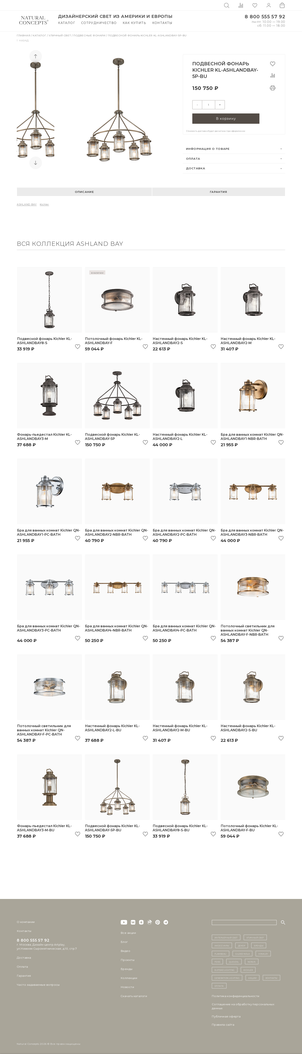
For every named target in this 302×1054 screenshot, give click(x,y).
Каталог (66, 23)
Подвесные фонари (89, 35)
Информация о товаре (208, 148)
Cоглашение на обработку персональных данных (243, 1005)
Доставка (195, 168)
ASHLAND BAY (27, 203)
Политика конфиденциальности (235, 995)
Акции (252, 977)
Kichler (44, 203)
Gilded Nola (242, 953)
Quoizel (234, 961)
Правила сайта (223, 1024)
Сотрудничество (99, 23)
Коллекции (129, 977)
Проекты (127, 959)
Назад (23, 40)
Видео (125, 950)
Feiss (217, 961)
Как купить (134, 23)
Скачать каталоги (134, 995)
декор (241, 945)
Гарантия (218, 191)
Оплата (193, 158)
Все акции (128, 932)
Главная (24, 35)
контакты (271, 977)
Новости (127, 986)
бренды (258, 945)
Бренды (126, 968)
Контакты (162, 23)
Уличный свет (60, 35)
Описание (84, 191)
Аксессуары (222, 945)
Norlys (252, 961)
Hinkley (263, 953)
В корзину (226, 118)
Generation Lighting (227, 977)
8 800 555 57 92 (265, 16)
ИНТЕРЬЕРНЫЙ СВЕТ (226, 937)
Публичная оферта (226, 1015)
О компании (26, 921)
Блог (124, 941)
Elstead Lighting (225, 969)
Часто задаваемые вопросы (38, 984)
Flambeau (220, 953)
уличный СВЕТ (255, 937)
